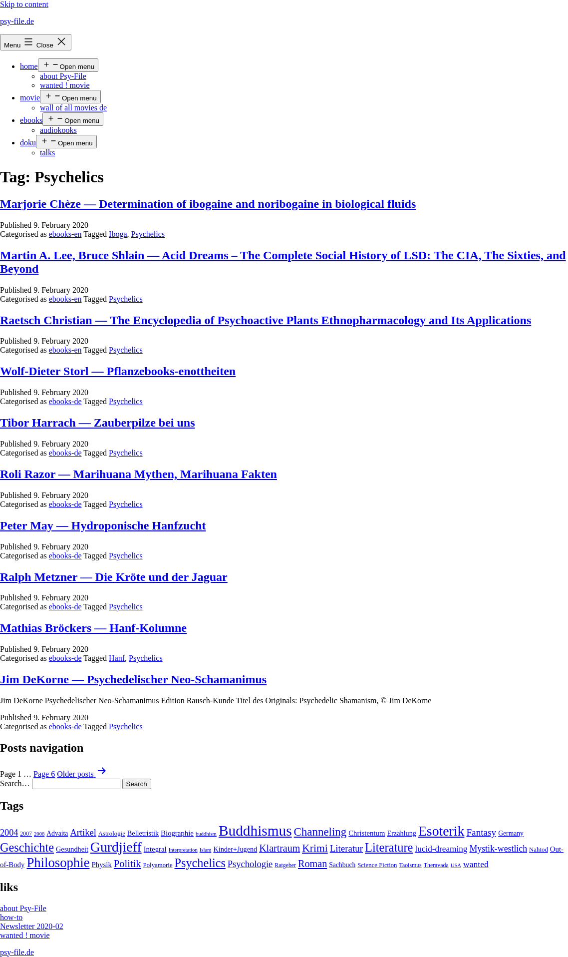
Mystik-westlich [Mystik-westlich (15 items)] (498, 849)
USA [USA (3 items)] (456, 865)
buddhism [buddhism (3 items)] (206, 834)
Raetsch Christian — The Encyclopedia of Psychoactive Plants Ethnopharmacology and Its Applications (265, 320)
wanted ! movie (65, 85)
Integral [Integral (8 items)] (155, 849)
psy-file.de (17, 21)
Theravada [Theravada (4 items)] (436, 865)
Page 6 (44, 774)
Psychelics (148, 234)
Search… (15, 783)
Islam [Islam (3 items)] (206, 850)
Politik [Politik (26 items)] (127, 863)
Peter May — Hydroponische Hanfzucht (103, 525)
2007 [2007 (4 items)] (26, 833)
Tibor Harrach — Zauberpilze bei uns (97, 422)
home (29, 66)
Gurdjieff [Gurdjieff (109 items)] (116, 847)
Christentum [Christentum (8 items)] (366, 833)
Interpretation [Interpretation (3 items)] (183, 850)
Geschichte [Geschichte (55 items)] (27, 847)
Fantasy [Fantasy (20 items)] (481, 832)
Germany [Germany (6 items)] (511, 833)
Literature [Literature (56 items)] (389, 847)
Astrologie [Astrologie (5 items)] (111, 833)
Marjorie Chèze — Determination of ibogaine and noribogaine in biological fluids (208, 203)
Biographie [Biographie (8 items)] (177, 833)
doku (28, 142)
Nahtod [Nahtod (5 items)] (538, 849)
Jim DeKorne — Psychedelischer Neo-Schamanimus (133, 679)
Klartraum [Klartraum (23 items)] (279, 848)
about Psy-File (63, 76)
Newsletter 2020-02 (31, 926)
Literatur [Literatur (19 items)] (346, 848)
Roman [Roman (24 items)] (312, 863)
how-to (11, 917)
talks (47, 152)
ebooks (31, 120)
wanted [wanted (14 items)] (476, 864)
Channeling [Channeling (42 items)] (320, 832)
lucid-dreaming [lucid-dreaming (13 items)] (441, 849)
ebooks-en (65, 234)
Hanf (117, 658)
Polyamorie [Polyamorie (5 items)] (158, 865)
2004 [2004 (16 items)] (9, 833)
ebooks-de (65, 401)
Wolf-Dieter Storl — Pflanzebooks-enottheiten (118, 371)
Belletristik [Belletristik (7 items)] (143, 833)
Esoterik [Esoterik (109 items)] (441, 831)
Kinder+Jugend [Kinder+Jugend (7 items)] (235, 849)
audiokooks (58, 130)
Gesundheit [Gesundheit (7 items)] (72, 849)
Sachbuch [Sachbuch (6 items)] (342, 865)
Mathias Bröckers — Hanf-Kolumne (93, 627)
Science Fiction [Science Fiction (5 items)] (377, 865)
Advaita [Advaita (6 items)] (57, 833)
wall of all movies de (73, 107)
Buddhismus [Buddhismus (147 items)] (255, 831)
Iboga (118, 234)
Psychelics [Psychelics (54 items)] (200, 863)
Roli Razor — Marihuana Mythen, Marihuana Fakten (138, 474)
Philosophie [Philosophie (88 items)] (57, 862)
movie (30, 97)
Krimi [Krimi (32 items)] (315, 848)
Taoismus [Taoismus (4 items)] (410, 865)
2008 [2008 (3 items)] (39, 834)
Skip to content (24, 4)
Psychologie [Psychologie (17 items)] (250, 864)
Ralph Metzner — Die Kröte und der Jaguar (114, 576)
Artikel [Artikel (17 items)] (83, 833)
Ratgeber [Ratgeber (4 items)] (285, 865)
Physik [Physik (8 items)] (102, 865)
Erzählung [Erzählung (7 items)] (401, 833)
